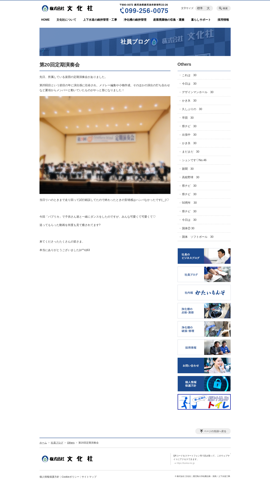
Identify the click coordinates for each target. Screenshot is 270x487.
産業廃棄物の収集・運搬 (168, 19)
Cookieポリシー (70, 476)
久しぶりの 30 (192, 109)
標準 (200, 8)
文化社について (66, 19)
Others (184, 64)
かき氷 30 (189, 100)
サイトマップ (89, 476)
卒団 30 (188, 117)
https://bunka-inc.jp (186, 463)
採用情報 (223, 19)
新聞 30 (188, 168)
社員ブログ (57, 442)
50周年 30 (189, 202)
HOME (45, 19)
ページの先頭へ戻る (215, 431)
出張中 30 (189, 134)
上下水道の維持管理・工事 (100, 19)
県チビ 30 (189, 126)
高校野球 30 (190, 177)
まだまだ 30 (190, 151)
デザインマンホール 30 (198, 92)
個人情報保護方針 (49, 476)
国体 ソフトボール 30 (198, 236)
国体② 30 (188, 228)
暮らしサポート (201, 19)
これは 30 (189, 75)
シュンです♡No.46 (194, 160)
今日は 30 (189, 83)
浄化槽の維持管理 (135, 19)
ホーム (43, 442)
